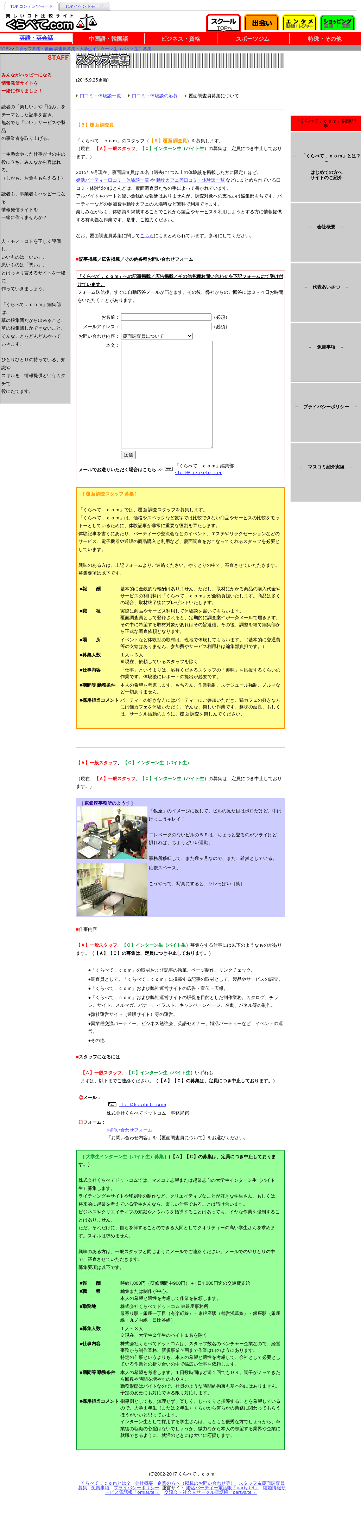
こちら (147, 235)
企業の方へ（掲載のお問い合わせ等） (196, 1504)
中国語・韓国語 (108, 39)
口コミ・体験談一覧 (100, 95)
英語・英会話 (36, 37)
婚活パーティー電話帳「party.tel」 (222, 1508)
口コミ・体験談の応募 (155, 95)
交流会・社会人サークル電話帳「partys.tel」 (210, 1513)
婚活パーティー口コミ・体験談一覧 (112, 180)
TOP (4, 49)
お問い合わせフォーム (129, 1151)
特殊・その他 (325, 39)
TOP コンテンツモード (31, 6)
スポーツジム (253, 39)
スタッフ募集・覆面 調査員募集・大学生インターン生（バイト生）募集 (83, 49)
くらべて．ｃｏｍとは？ (106, 1504)
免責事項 (100, 1508)
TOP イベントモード (84, 6)
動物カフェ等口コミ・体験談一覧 (190, 180)
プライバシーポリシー (136, 1508)
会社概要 (144, 1504)
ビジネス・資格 (180, 39)
